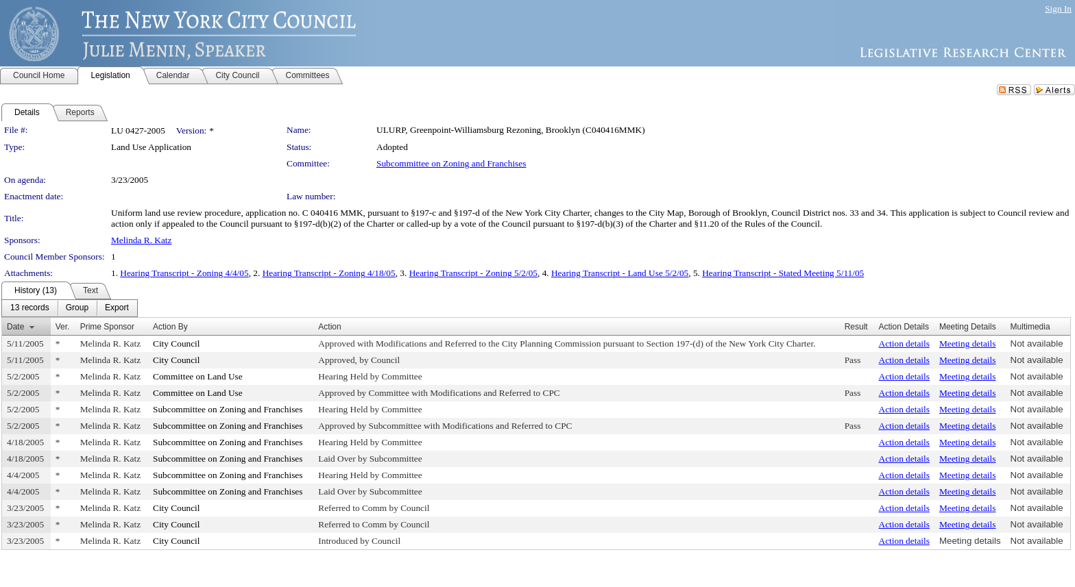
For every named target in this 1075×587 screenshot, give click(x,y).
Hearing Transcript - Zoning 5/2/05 (473, 273)
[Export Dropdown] (117, 308)
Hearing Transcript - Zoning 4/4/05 (184, 273)
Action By (170, 327)
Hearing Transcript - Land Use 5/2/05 (619, 273)
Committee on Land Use (198, 376)
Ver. (63, 327)
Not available (1037, 343)
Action (329, 327)
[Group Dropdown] (77, 308)
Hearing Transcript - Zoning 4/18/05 (329, 273)
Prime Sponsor (107, 327)
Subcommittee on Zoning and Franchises (451, 163)
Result (856, 327)
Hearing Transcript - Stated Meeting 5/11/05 (783, 273)
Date (15, 327)
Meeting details (967, 343)
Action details (904, 343)
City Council (176, 343)
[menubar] (69, 308)
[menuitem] (30, 308)
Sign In (1058, 8)
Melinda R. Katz (141, 240)
